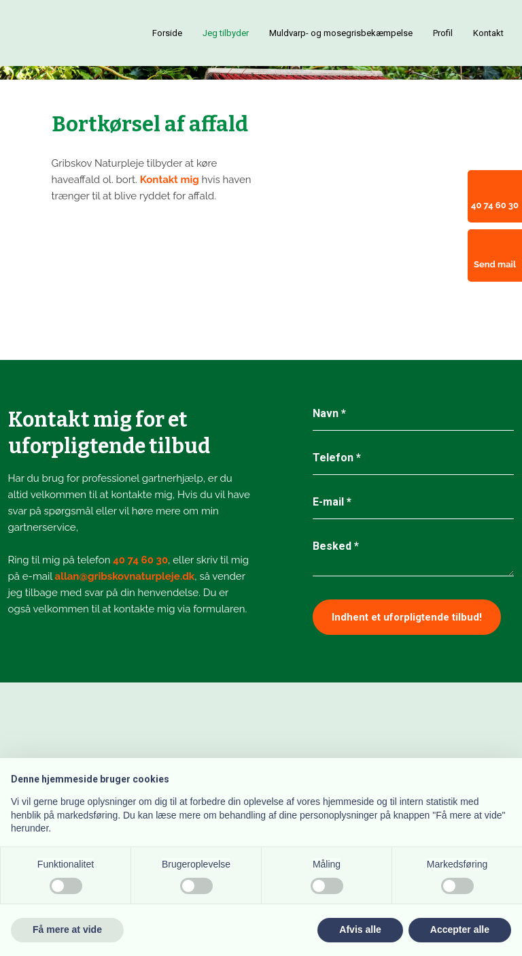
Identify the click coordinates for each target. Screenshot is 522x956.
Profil (443, 33)
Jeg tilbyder (226, 33)
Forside (167, 33)
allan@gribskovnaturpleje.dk (125, 576)
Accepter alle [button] (459, 929)
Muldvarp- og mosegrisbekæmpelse (341, 33)
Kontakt (488, 33)
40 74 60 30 (140, 560)
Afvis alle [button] (360, 929)
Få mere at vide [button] (67, 929)
